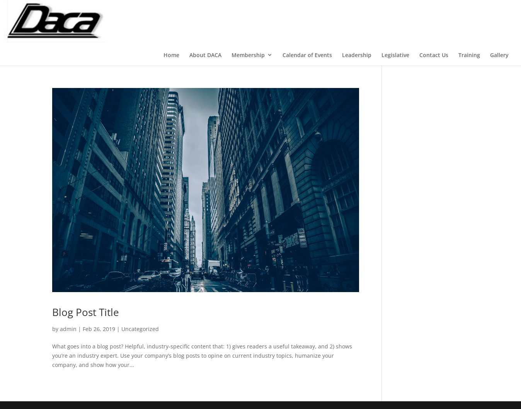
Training (469, 55)
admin (68, 329)
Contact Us (433, 55)
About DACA (205, 55)
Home (171, 55)
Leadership (356, 55)
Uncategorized (140, 329)
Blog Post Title (85, 312)
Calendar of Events (307, 55)
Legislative (395, 55)
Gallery (499, 55)
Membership (248, 55)
